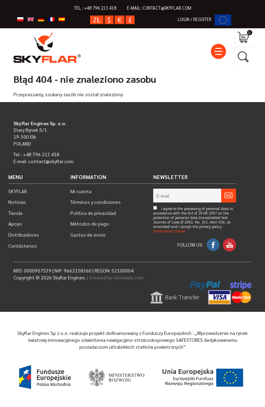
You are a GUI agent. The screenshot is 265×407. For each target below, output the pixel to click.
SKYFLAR (17, 191)
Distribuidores (23, 234)
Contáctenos (22, 245)
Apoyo (15, 223)
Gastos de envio (88, 234)
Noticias (17, 202)
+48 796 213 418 (100, 8)
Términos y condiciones (95, 202)
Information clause (169, 231)
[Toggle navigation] (218, 51)
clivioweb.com (128, 277)
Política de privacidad (93, 213)
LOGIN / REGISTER (195, 19)
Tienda (15, 213)
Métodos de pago (89, 223)
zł (97, 20)
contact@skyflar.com (167, 8)
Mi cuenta (80, 191)
